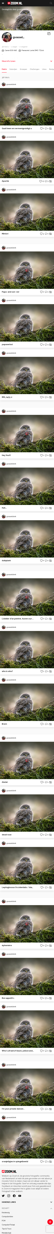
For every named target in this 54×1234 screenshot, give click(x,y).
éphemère (7, 945)
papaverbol (7, 344)
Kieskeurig (6, 1212)
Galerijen (13, 69)
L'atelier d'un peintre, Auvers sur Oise (18, 619)
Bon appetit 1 (8, 998)
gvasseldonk (9, 84)
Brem (4, 724)
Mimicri (5, 234)
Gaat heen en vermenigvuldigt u (17, 128)
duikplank (6, 560)
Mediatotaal (6, 1233)
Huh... (4, 508)
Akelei (5, 782)
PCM (3, 1221)
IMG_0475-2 (7, 397)
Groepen (23, 69)
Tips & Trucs (6, 1229)
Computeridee (7, 1216)
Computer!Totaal (8, 1225)
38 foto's (5, 47)
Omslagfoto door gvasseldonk (15, 9)
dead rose (6, 835)
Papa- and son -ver (10, 292)
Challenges (34, 69)
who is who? (7, 671)
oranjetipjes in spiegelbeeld (15, 1161)
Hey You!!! (6, 455)
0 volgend (23, 47)
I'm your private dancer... (13, 1109)
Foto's (4, 69)
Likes (44, 69)
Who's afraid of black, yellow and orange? (18, 1051)
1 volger (14, 47)
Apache (5, 181)
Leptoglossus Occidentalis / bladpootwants (18, 887)
